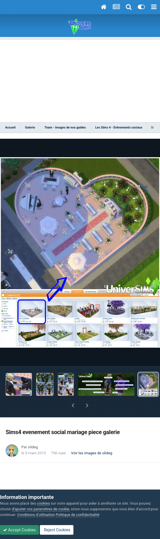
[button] (73, 405)
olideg (33, 447)
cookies (43, 503)
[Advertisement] (80, 79)
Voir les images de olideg (91, 453)
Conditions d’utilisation (36, 515)
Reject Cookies (56, 530)
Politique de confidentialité (77, 515)
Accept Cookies (19, 530)
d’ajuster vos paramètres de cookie (40, 509)
